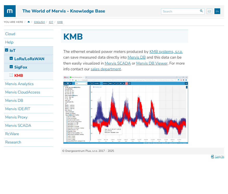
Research (13, 142)
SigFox (20, 67)
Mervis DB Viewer (152, 63)
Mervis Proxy (16, 117)
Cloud (10, 33)
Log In (217, 156)
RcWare (12, 133)
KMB (60, 22)
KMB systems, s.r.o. (166, 51)
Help (9, 42)
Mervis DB (14, 100)
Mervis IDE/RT (17, 108)
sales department (106, 69)
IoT (51, 22)
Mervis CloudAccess (22, 92)
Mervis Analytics (19, 83)
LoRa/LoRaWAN (29, 58)
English (39, 22)
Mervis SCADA (18, 125)
